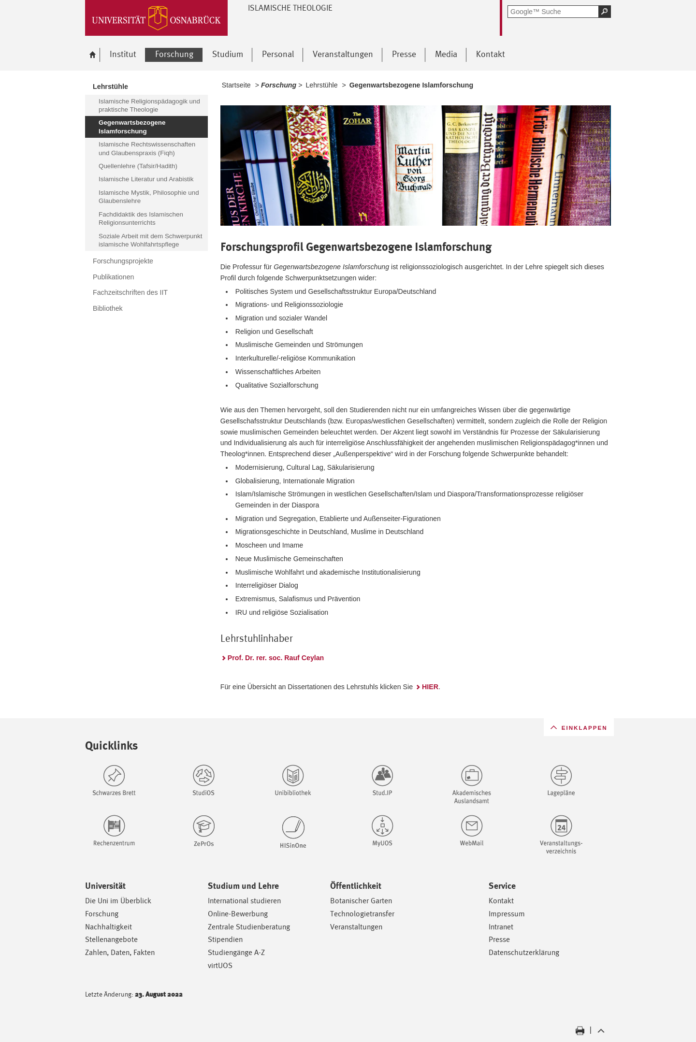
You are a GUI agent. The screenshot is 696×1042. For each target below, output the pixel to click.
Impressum (507, 913)
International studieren (244, 900)
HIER (430, 687)
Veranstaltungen (356, 926)
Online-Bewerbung (238, 913)
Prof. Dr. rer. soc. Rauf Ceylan (276, 658)
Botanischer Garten (361, 900)
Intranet (501, 926)
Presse (499, 939)
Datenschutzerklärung (524, 952)
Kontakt (501, 900)
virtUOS (220, 965)
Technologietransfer (362, 913)
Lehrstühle (321, 85)
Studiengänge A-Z (236, 952)
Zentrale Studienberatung (249, 926)
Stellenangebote (111, 939)
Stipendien (225, 939)
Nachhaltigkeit (108, 926)
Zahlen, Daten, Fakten (120, 952)
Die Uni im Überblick (118, 900)
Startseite (236, 85)
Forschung (101, 913)
